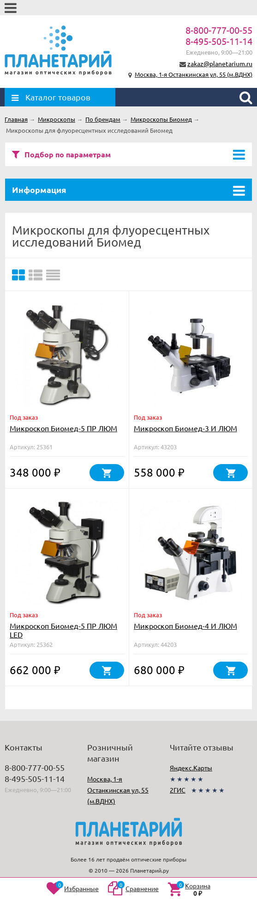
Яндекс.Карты (191, 767)
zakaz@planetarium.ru (219, 63)
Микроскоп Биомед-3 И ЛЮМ (185, 428)
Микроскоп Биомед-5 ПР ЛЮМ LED (63, 630)
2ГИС (177, 790)
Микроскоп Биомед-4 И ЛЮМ (185, 625)
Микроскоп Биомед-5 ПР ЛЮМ (63, 428)
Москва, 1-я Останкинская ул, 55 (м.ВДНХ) (193, 74)
